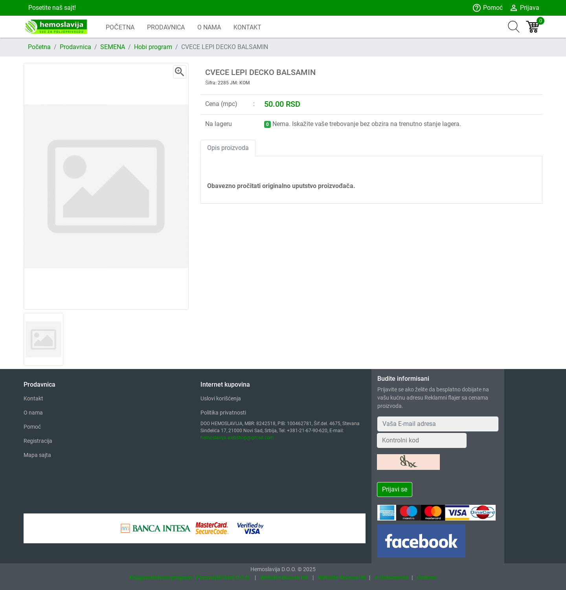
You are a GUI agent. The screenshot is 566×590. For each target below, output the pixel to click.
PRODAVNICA (166, 27)
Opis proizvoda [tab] (228, 148)
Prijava (524, 8)
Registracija (38, 441)
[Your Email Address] (437, 423)
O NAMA (209, 27)
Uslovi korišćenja (220, 398)
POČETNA (120, 27)
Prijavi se (394, 489)
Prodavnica (75, 47)
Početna (39, 47)
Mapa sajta (37, 455)
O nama (33, 412)
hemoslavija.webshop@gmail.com (237, 437)
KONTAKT (247, 27)
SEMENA (112, 47)
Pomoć (487, 8)
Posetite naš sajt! (51, 7)
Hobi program (153, 47)
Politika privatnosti (223, 412)
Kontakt (33, 398)
